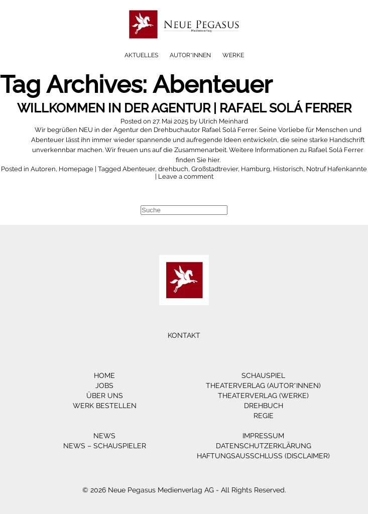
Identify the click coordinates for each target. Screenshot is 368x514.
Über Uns (104, 396)
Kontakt (184, 335)
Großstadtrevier (214, 169)
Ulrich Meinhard (223, 121)
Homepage (76, 169)
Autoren (43, 169)
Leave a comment (185, 176)
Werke (233, 55)
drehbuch (173, 169)
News (104, 436)
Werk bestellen (105, 406)
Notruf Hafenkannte (336, 169)
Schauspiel (263, 375)
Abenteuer (138, 169)
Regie (264, 416)
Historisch (288, 169)
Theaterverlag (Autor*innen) (263, 385)
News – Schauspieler (104, 446)
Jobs (104, 385)
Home (104, 375)
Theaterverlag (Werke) (263, 396)
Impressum (263, 436)
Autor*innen (190, 55)
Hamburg (255, 169)
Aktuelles (141, 55)
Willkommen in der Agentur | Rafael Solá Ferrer (184, 107)
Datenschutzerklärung (263, 446)
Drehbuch (263, 406)
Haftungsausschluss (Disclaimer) (263, 456)
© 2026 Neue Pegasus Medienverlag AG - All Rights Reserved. (184, 490)
